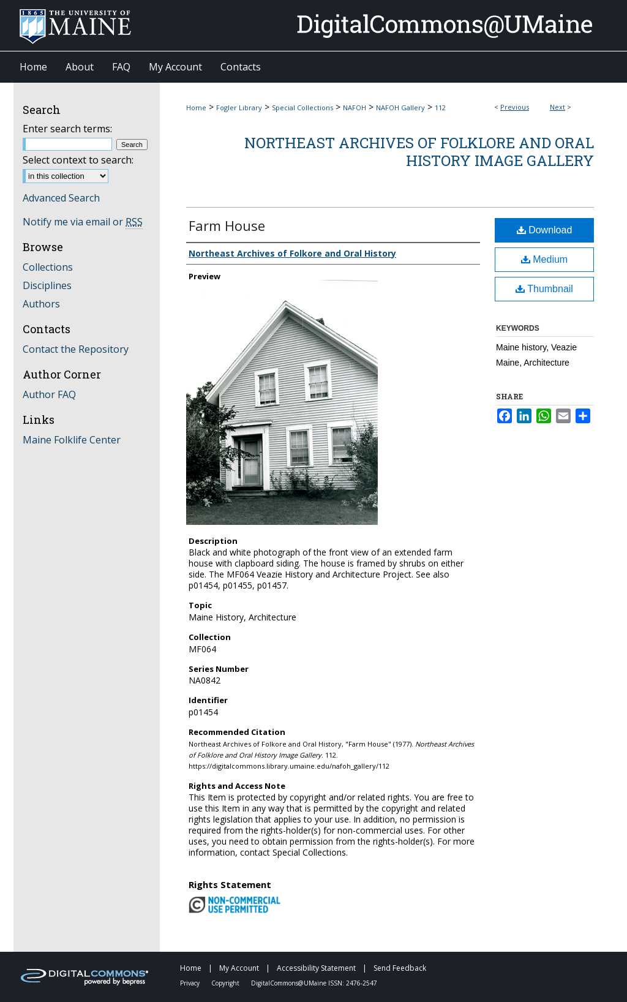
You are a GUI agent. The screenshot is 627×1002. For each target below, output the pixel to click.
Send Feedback (400, 968)
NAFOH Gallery (400, 107)
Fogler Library (239, 107)
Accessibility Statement (317, 968)
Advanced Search (61, 198)
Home (196, 107)
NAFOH (354, 107)
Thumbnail (544, 289)
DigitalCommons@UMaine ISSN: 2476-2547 (314, 983)
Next (557, 106)
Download (545, 230)
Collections (48, 267)
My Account (240, 968)
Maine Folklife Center (72, 439)
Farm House (227, 225)
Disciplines (47, 285)
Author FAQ (49, 394)
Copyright (226, 983)
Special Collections (302, 107)
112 (440, 107)
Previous (514, 106)
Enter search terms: (67, 128)
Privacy (190, 983)
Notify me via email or (83, 221)
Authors (41, 304)
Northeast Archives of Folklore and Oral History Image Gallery (419, 151)
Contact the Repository (76, 349)
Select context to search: (78, 160)
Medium (544, 259)
